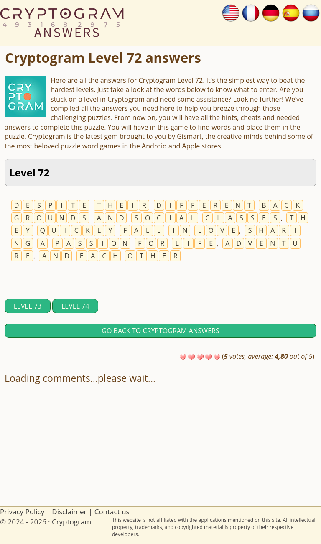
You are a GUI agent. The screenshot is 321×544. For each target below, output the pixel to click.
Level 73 (27, 306)
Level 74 (75, 306)
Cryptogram (71, 521)
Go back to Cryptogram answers (160, 330)
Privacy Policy (22, 511)
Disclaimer (69, 511)
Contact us (112, 511)
